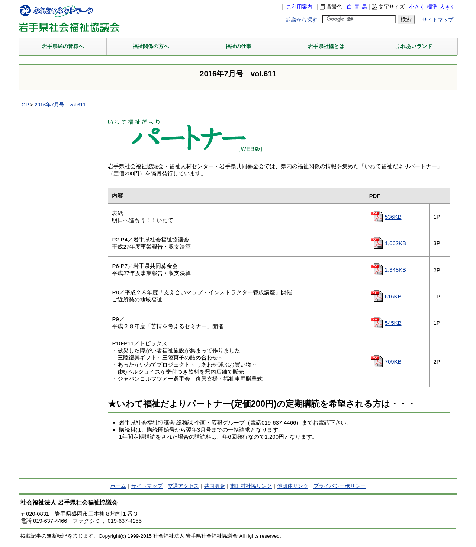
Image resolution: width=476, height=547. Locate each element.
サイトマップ (437, 20)
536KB (393, 217)
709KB (393, 361)
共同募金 (214, 486)
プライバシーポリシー (339, 486)
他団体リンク (292, 486)
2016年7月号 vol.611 (60, 105)
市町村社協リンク (251, 486)
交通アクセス (183, 486)
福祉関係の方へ (150, 46)
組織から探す (301, 20)
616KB (393, 296)
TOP (24, 105)
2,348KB (395, 269)
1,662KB (395, 243)
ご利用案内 (299, 7)
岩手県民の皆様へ (63, 46)
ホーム (118, 486)
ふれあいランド (414, 46)
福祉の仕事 (238, 46)
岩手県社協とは (326, 46)
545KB (393, 323)
